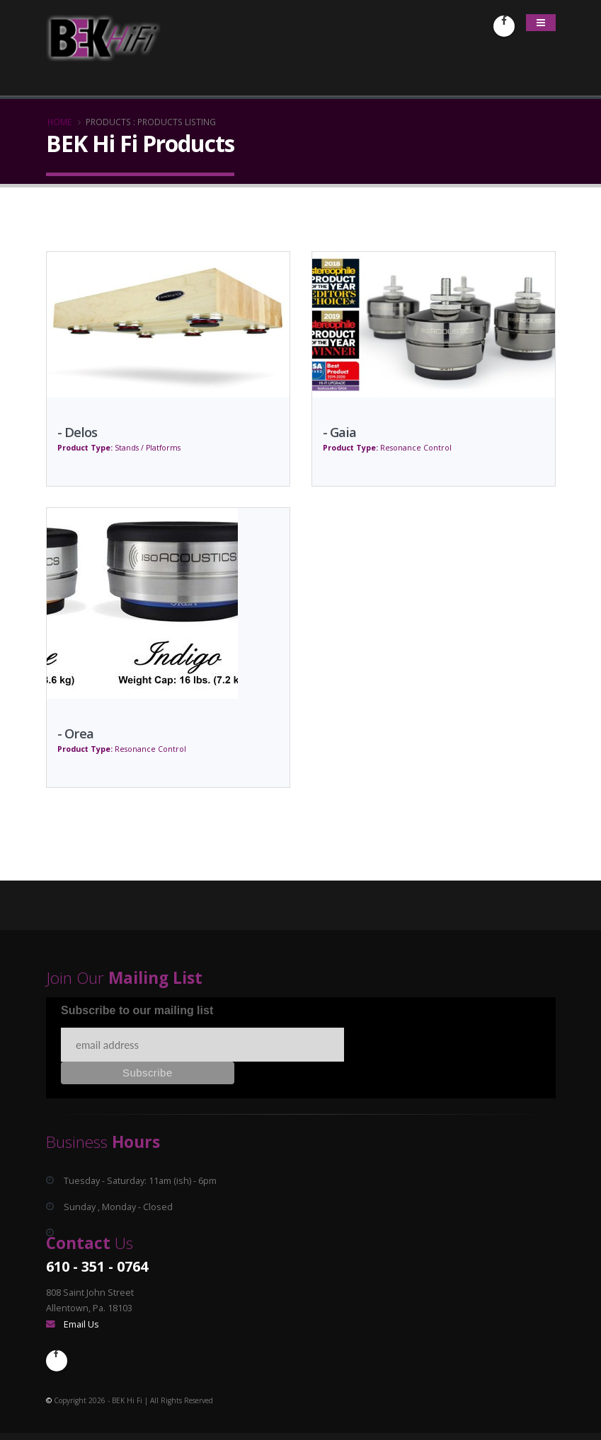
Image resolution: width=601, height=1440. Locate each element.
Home (59, 121)
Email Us (81, 1324)
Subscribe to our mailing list (137, 1010)
